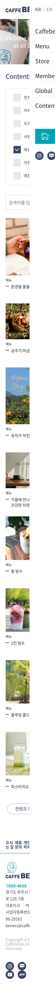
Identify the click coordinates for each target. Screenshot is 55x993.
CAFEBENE (23, 9)
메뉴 (27, 149)
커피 (27, 110)
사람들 (29, 136)
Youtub (10, 974)
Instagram (39, 156)
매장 (27, 176)
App (22, 974)
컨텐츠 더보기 (27, 808)
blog (22, 966)
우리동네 (31, 123)
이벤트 (29, 163)
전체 (27, 97)
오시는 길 (10, 845)
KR (38, 9)
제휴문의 (18, 845)
